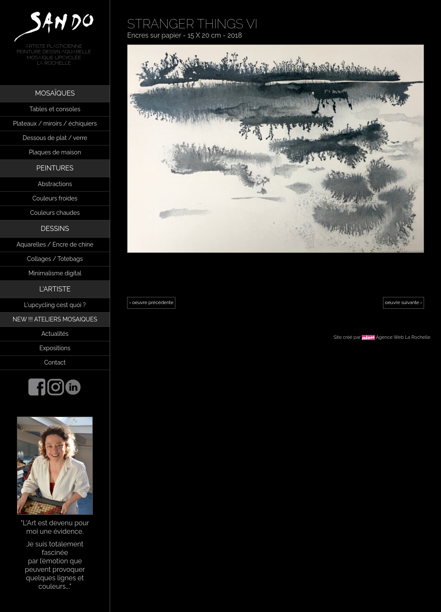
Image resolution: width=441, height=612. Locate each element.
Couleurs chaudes (55, 212)
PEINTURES (55, 168)
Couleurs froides (55, 198)
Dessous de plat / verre (54, 137)
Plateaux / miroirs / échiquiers (55, 123)
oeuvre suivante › (403, 302)
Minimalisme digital (54, 273)
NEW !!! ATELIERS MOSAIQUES (55, 319)
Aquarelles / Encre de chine (55, 244)
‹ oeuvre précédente (151, 302)
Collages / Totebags (55, 258)
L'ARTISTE (55, 289)
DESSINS (55, 229)
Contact (55, 362)
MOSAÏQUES (55, 93)
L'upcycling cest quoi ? (55, 305)
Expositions (54, 348)
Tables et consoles (55, 109)
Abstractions (55, 184)
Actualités (55, 333)
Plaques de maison (55, 152)
